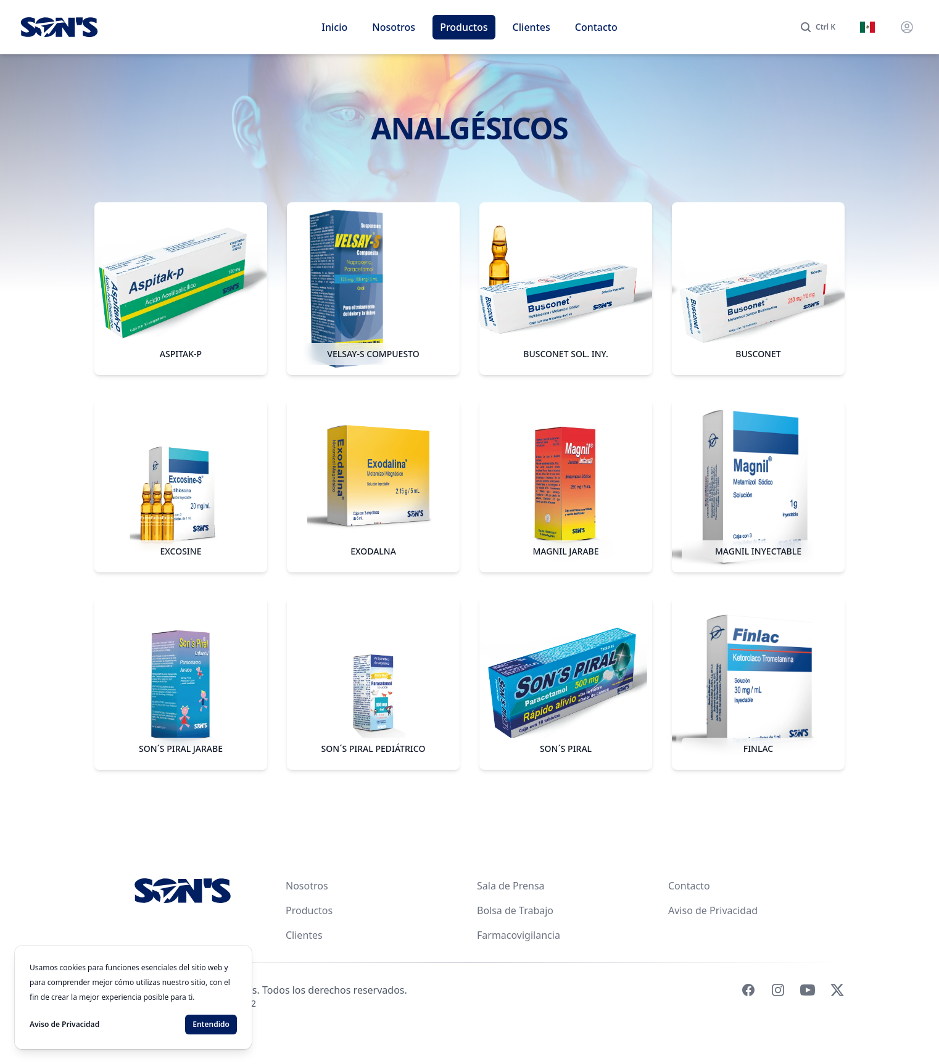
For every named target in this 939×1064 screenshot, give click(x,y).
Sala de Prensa (511, 886)
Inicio (334, 27)
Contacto (596, 27)
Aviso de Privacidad (713, 910)
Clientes (531, 27)
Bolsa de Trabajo (515, 910)
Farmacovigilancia (518, 935)
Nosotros (393, 27)
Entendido (211, 1024)
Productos (463, 27)
